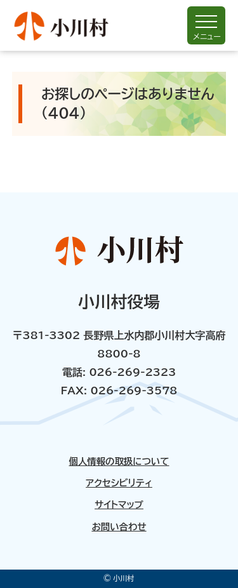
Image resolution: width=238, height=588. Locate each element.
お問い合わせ (118, 527)
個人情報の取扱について (119, 461)
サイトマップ (119, 504)
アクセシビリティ (119, 483)
